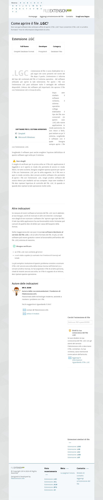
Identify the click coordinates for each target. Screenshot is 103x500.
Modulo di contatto (80, 474)
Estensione (74, 447)
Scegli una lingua (82, 16)
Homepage (33, 16)
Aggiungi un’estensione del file (51, 16)
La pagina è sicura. (68, 473)
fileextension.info (18, 478)
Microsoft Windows (26, 137)
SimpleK (21, 133)
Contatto (69, 16)
